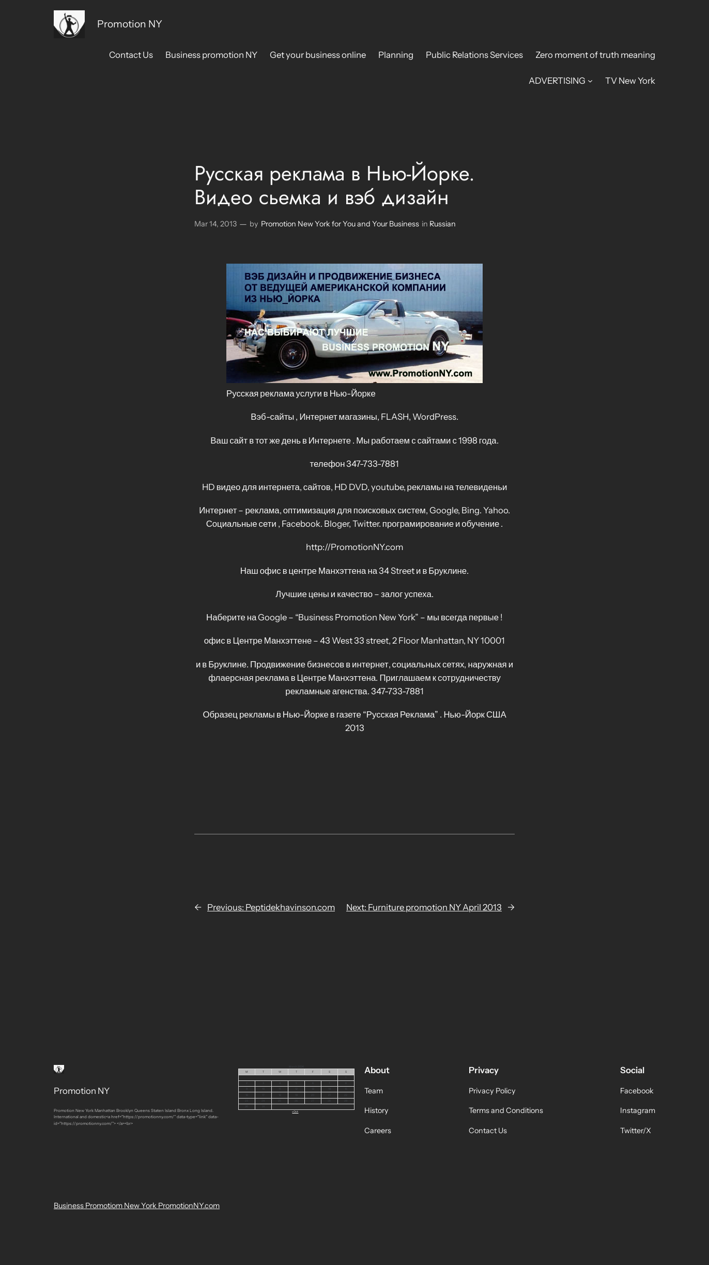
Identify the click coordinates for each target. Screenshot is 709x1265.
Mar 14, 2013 (215, 223)
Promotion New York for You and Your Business (340, 223)
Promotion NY (129, 24)
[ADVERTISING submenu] (590, 80)
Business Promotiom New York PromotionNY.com (137, 1205)
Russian (442, 223)
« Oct (295, 1111)
